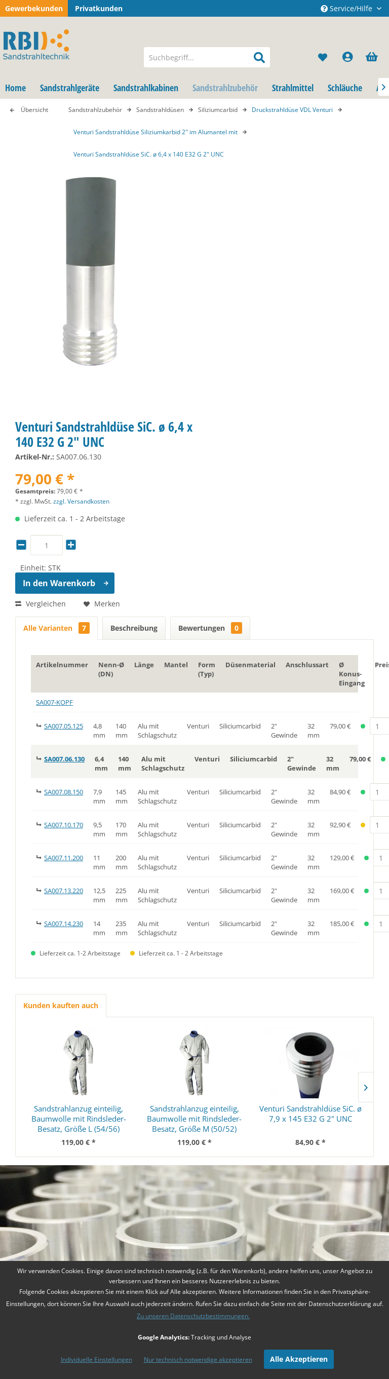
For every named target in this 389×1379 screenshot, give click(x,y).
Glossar (207, 1104)
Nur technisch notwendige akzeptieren (198, 1359)
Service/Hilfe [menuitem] (347, 8)
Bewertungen (210, 628)
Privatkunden (99, 8)
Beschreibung (134, 628)
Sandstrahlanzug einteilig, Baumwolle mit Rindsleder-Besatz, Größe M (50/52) (194, 906)
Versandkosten (135, 1128)
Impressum (213, 1152)
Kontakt (123, 1116)
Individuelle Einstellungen (96, 1359)
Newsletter (212, 1116)
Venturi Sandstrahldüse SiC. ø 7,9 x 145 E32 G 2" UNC (310, 901)
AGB (201, 1140)
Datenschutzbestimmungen (326, 1225)
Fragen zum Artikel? (69, 734)
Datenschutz (215, 1128)
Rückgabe (126, 1140)
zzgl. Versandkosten (81, 501)
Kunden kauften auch (60, 792)
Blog (201, 1092)
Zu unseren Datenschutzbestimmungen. (193, 1316)
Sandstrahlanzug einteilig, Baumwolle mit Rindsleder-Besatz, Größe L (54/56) (78, 906)
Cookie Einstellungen (145, 1092)
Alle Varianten (56, 628)
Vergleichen (40, 603)
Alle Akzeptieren (299, 1359)
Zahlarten (126, 1104)
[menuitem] (207, 57)
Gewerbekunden (34, 8)
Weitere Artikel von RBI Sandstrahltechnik (107, 744)
